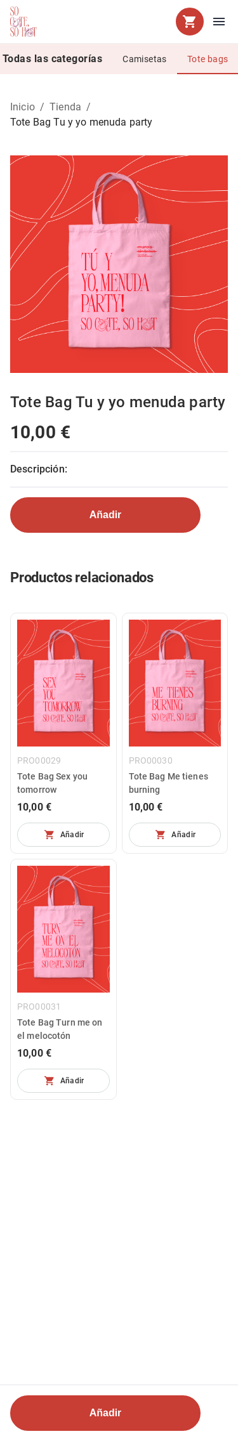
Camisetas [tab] (144, 59)
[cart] (190, 22)
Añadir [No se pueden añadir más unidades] (105, 514)
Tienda (65, 107)
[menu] (219, 21)
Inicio (22, 107)
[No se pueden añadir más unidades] (63, 835)
